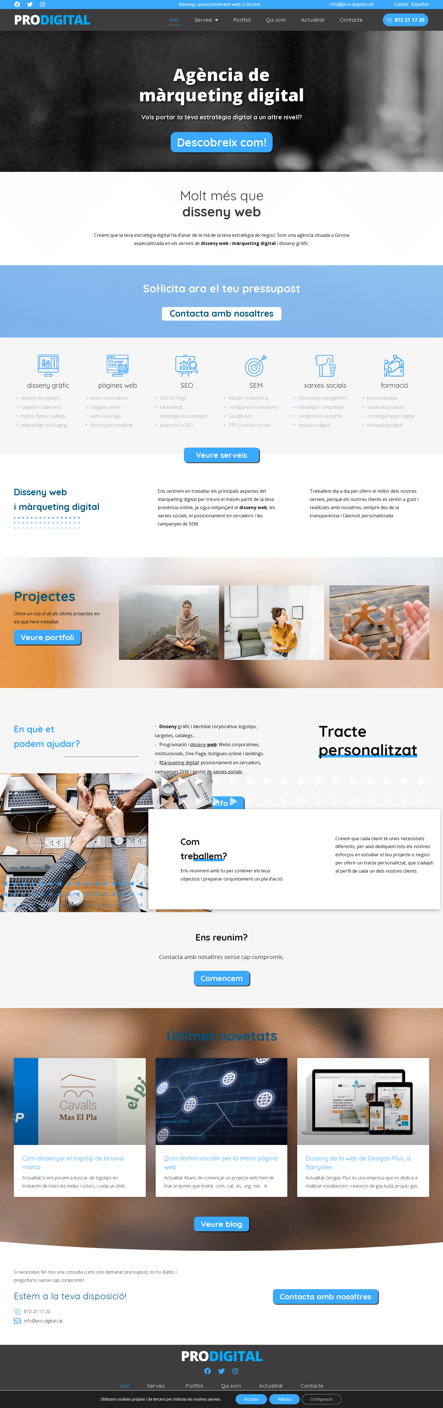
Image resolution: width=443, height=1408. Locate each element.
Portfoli (242, 20)
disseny (203, 744)
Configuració (321, 1399)
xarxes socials (325, 385)
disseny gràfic (48, 385)
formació (394, 385)
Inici (174, 20)
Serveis (206, 20)
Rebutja (284, 1399)
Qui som (276, 20)
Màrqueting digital (179, 762)
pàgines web (117, 385)
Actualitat (313, 20)
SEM (256, 385)
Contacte (351, 20)
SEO (187, 385)
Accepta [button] (251, 1399)
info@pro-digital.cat (352, 4)
